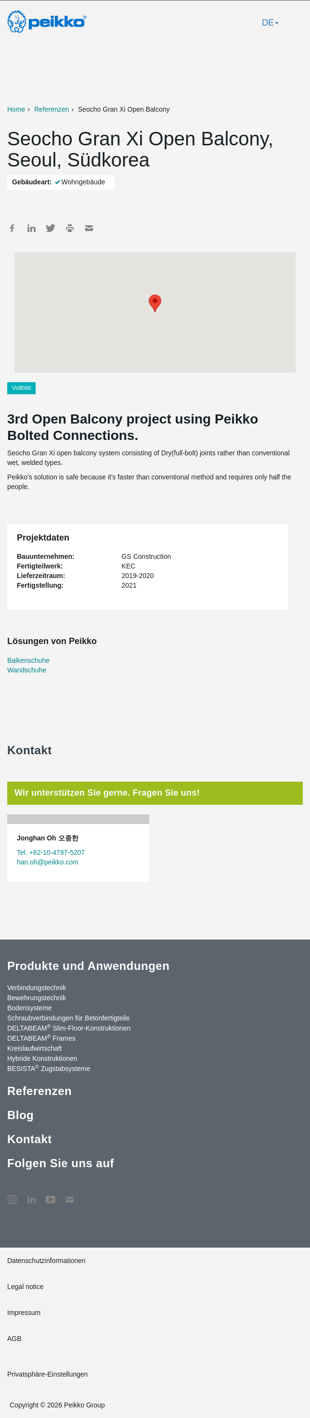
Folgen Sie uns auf (60, 1163)
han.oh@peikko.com (47, 862)
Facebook (12, 228)
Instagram (12, 1194)
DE (270, 22)
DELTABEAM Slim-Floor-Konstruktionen (68, 1027)
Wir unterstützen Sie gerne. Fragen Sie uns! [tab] (107, 793)
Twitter (50, 228)
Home (16, 109)
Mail (89, 228)
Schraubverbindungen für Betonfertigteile (68, 1018)
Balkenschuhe (28, 660)
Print (70, 228)
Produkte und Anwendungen (88, 965)
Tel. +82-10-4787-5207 (51, 852)
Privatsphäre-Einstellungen (47, 1374)
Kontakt (29, 1139)
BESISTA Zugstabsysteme (48, 1068)
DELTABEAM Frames (41, 1037)
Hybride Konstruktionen (42, 1058)
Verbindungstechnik (36, 988)
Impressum (23, 1312)
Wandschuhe (26, 670)
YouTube (50, 1194)
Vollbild (21, 388)
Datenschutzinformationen (46, 1260)
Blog (20, 1115)
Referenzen (51, 109)
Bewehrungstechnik (36, 998)
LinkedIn (31, 228)
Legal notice (25, 1286)
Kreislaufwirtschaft (34, 1048)
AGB (14, 1338)
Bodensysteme (29, 1008)
